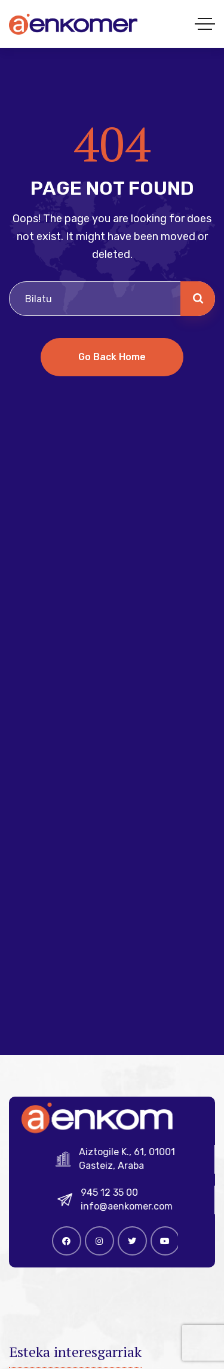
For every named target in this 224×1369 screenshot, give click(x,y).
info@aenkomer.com (131, 1206)
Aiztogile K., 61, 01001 (131, 1152)
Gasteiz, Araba (115, 1165)
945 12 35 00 (114, 1192)
